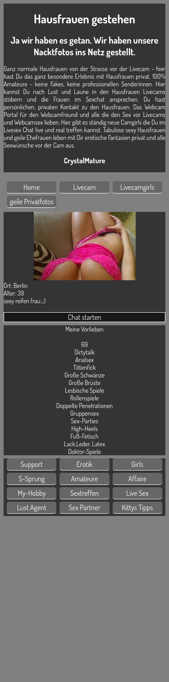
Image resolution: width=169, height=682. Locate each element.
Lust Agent (31, 507)
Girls (138, 464)
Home (31, 187)
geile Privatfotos (32, 201)
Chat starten (84, 317)
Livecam (84, 187)
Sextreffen (84, 493)
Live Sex (137, 493)
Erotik (85, 464)
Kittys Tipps (137, 507)
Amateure (84, 478)
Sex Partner (84, 507)
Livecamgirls (137, 187)
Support (32, 464)
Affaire (137, 478)
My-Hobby (32, 493)
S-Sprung (31, 478)
